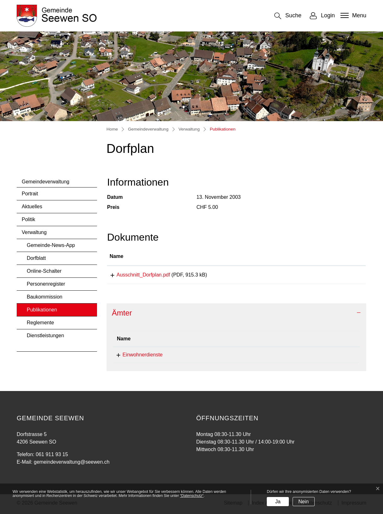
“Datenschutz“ (192, 496)
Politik (28, 219)
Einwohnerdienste (137, 357)
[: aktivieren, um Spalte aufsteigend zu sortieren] (334, 257)
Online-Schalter (44, 271)
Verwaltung (34, 232)
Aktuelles (32, 206)
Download (334, 275)
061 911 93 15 (202, 357)
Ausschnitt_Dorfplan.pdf (136, 274)
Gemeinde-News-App (51, 245)
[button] (288, 16)
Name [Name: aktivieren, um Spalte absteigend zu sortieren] (124, 341)
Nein (303, 501)
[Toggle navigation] (352, 15)
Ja (278, 501)
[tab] (236, 315)
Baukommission (44, 296)
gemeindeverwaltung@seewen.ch (281, 357)
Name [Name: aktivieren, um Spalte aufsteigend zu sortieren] (116, 256)
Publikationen (43, 311)
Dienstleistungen (45, 335)
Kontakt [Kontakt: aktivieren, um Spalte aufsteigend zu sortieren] (252, 341)
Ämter (122, 315)
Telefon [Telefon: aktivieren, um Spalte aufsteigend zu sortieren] (194, 341)
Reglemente (40, 322)
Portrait (30, 193)
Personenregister (46, 284)
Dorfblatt (36, 258)
